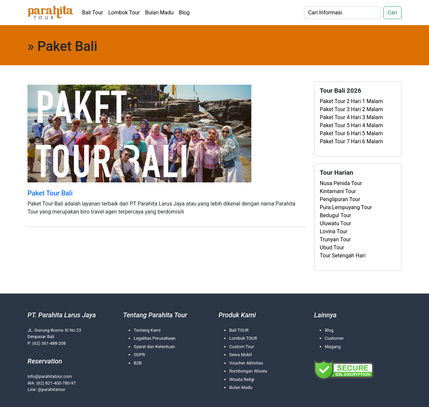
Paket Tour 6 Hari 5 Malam (351, 133)
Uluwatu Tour (335, 223)
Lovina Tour (334, 231)
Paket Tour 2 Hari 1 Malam (351, 101)
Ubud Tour (332, 247)
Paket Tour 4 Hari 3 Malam (351, 117)
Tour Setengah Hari (343, 255)
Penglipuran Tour (340, 199)
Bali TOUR (238, 330)
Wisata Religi (241, 379)
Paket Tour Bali (50, 193)
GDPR (139, 354)
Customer (334, 338)
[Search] (342, 12)
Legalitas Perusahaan (155, 338)
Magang (333, 346)
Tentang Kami (147, 330)
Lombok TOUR (243, 338)
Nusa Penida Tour (341, 183)
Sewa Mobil (240, 354)
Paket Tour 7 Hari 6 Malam (351, 141)
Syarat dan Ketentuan (154, 346)
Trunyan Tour (335, 239)
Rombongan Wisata (248, 371)
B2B (138, 362)
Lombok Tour (124, 12)
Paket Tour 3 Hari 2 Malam (351, 109)
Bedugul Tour (335, 215)
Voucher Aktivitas (246, 362)
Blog (184, 12)
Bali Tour (92, 12)
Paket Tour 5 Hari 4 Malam (351, 125)
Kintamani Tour (338, 191)
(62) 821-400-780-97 (56, 383)
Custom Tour (241, 346)
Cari (392, 12)
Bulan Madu (159, 12)
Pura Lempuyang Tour (346, 207)
